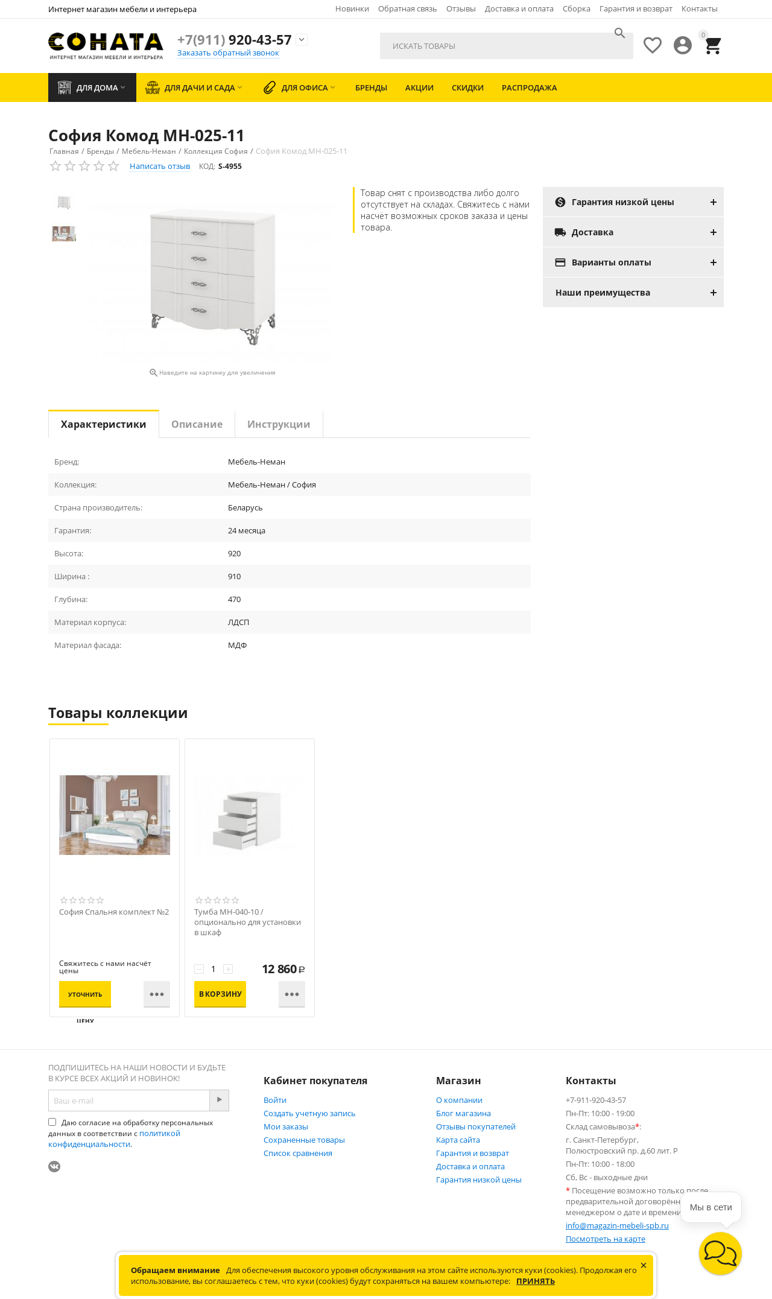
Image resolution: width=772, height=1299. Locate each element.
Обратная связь (407, 8)
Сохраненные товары (304, 1139)
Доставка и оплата (519, 8)
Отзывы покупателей (476, 1126)
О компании (459, 1099)
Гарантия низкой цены (479, 1179)
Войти (275, 1099)
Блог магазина (463, 1113)
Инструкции (279, 424)
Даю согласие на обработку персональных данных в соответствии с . (130, 1133)
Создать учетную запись (310, 1113)
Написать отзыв (160, 165)
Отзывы (461, 8)
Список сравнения (298, 1153)
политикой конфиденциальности (114, 1138)
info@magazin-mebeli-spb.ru (617, 1225)
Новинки (352, 8)
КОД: (207, 166)
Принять (535, 1280)
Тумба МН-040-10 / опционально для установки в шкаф (247, 922)
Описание (197, 424)
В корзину (220, 994)
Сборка (576, 8)
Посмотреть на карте (605, 1238)
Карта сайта (458, 1139)
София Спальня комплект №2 (114, 912)
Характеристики (104, 424)
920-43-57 (234, 39)
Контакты (700, 8)
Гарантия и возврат (636, 8)
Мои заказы (286, 1126)
